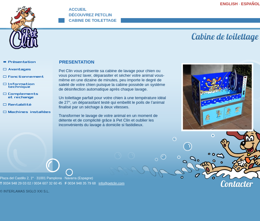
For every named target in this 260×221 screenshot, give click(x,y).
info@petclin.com (111, 183)
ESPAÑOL (250, 4)
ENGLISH (229, 4)
